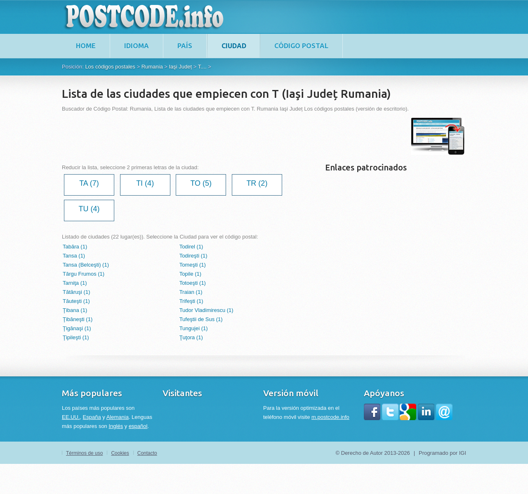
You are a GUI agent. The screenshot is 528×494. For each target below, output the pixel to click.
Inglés (115, 426)
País (184, 46)
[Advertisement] (212, 136)
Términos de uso (84, 453)
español (138, 426)
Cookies (120, 453)
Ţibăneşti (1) (77, 319)
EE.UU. (71, 417)
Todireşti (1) (193, 256)
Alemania (117, 417)
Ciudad (234, 46)
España (92, 417)
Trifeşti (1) (191, 301)
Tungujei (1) (193, 328)
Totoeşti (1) (192, 283)
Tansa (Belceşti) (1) (86, 265)
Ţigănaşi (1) (77, 328)
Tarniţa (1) (75, 283)
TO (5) (201, 183)
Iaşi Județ (180, 67)
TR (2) (256, 183)
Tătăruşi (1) (76, 292)
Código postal (301, 46)
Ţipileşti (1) (76, 337)
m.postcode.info (330, 417)
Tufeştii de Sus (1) (201, 319)
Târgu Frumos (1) (83, 274)
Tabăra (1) (75, 246)
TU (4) (89, 209)
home (86, 46)
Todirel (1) (191, 246)
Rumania (152, 67)
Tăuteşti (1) (76, 301)
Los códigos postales (110, 67)
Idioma (136, 46)
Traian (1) (191, 292)
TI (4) (145, 183)
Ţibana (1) (75, 310)
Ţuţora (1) (191, 337)
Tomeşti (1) (192, 265)
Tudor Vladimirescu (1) (206, 310)
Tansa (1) (74, 256)
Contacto (147, 453)
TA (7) (89, 183)
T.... (202, 67)
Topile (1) (190, 274)
